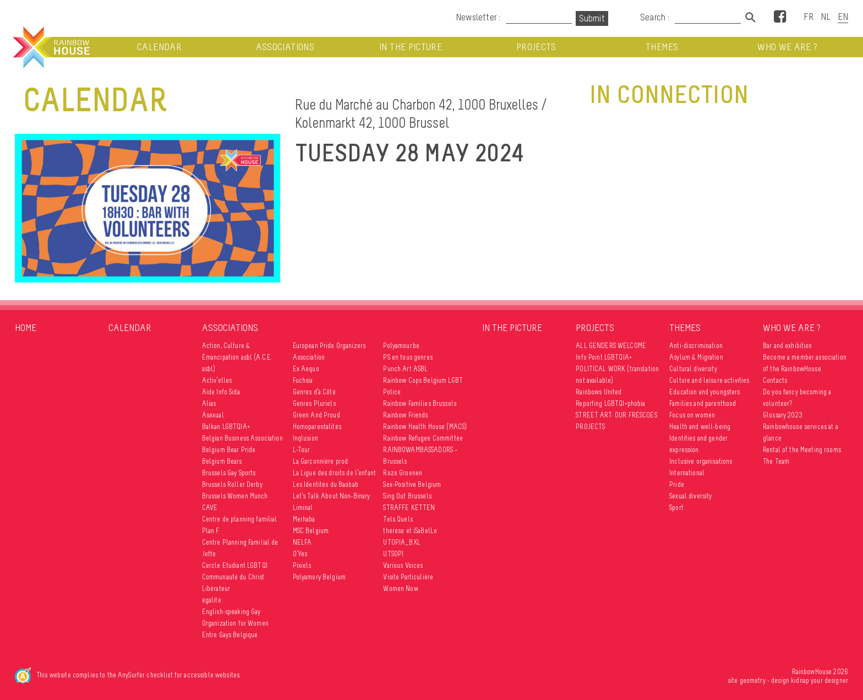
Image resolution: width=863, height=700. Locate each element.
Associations (285, 47)
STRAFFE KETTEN (409, 507)
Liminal (303, 507)
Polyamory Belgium (319, 577)
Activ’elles (217, 380)
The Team (776, 461)
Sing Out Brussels (407, 496)
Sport (676, 507)
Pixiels (302, 565)
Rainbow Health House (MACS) (425, 426)
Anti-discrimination (696, 345)
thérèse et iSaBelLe (410, 531)
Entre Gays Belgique (230, 635)
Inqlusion (305, 438)
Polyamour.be (401, 345)
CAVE (210, 507)
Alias (209, 403)
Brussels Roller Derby (232, 484)
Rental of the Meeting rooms (802, 450)
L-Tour (301, 450)
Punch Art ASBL (405, 369)
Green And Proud (316, 415)
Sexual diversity (690, 496)
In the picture (410, 47)
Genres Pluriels (314, 403)
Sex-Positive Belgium (412, 484)
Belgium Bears (222, 461)
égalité (211, 600)
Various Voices (403, 565)
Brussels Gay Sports (229, 473)
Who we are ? (787, 47)
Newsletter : (478, 17)
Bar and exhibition (787, 345)
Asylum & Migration (696, 357)
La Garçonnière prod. (321, 461)
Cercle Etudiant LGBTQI (234, 565)
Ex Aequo (306, 369)
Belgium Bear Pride (229, 450)
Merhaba (304, 519)
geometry (753, 680)
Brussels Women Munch (235, 496)
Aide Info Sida (221, 392)
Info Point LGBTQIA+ (604, 357)
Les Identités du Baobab (325, 484)
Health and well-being (699, 426)
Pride (676, 484)
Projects (536, 47)
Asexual (213, 415)
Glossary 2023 (782, 415)
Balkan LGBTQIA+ (226, 426)
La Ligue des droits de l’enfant (334, 473)
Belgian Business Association (242, 438)
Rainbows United (598, 392)
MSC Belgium (311, 531)
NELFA (302, 542)
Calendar (159, 47)
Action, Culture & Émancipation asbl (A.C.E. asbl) (237, 357)
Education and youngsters (704, 392)
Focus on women (692, 415)
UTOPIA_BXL (401, 542)
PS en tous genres (407, 357)
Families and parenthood (702, 403)
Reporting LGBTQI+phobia (610, 403)
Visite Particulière (408, 577)
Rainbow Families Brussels (419, 403)
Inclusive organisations (700, 461)
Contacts (775, 380)
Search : (655, 17)
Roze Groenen (402, 473)
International (686, 473)
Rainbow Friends (405, 415)
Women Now (400, 588)
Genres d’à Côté (314, 392)
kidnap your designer (819, 680)
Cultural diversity (693, 369)
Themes (662, 47)
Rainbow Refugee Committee (423, 438)
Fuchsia (303, 380)
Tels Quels (397, 519)
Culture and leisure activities (709, 380)
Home (25, 328)
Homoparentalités (317, 426)
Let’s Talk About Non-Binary (331, 496)
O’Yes (300, 554)
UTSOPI (393, 554)
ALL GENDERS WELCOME (611, 345)
